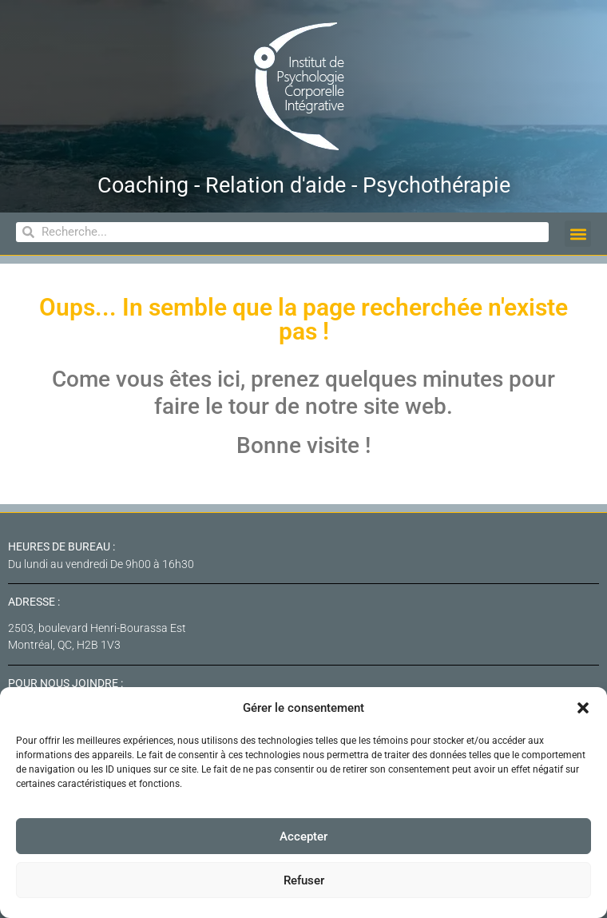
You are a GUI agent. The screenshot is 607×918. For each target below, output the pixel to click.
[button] (583, 708)
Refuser (304, 880)
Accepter (303, 836)
